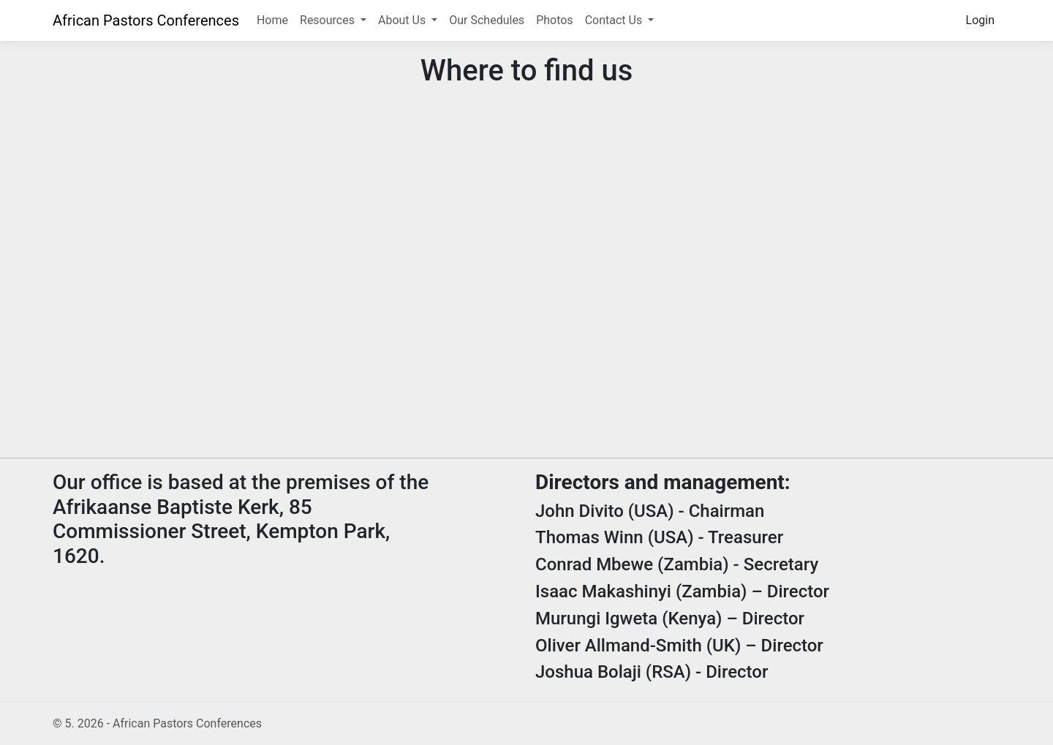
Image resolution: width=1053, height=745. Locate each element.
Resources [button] (329, 20)
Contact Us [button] (615, 20)
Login (980, 20)
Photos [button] (554, 20)
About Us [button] (403, 20)
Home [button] (272, 20)
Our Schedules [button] (486, 20)
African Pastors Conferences (146, 20)
